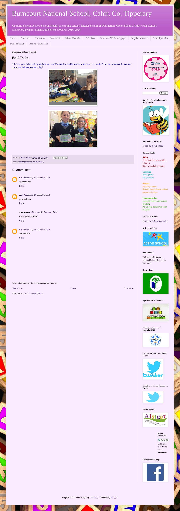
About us (25, 38)
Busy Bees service (139, 38)
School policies (160, 38)
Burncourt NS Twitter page (113, 38)
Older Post (128, 288)
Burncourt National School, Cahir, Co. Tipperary (82, 13)
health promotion (25, 162)
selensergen (94, 497)
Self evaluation (17, 43)
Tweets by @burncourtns (153, 146)
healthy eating (38, 162)
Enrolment (55, 38)
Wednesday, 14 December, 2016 (36, 178)
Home (13, 38)
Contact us (39, 38)
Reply (21, 186)
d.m (21, 178)
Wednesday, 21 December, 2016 (44, 212)
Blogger (114, 497)
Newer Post (17, 288)
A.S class (90, 38)
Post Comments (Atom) (33, 293)
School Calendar (73, 38)
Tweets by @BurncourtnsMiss (155, 221)
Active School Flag (38, 43)
